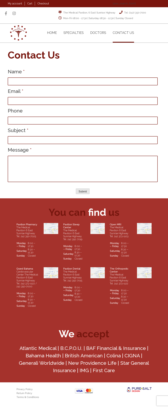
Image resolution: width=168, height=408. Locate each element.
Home (52, 33)
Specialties (73, 33)
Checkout (43, 3)
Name (16, 71)
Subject (18, 130)
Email (15, 91)
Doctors (98, 33)
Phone (15, 111)
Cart (29, 3)
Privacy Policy (24, 389)
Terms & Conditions (27, 397)
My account (15, 3)
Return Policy (24, 393)
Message (20, 150)
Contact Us (123, 33)
